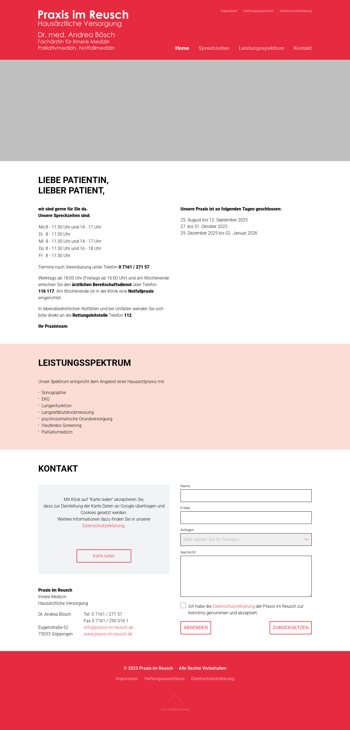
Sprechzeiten (214, 48)
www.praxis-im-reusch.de (108, 634)
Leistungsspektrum (261, 48)
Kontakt (303, 48)
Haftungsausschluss (258, 11)
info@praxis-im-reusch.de (108, 627)
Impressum (229, 11)
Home (182, 48)
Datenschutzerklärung (296, 11)
